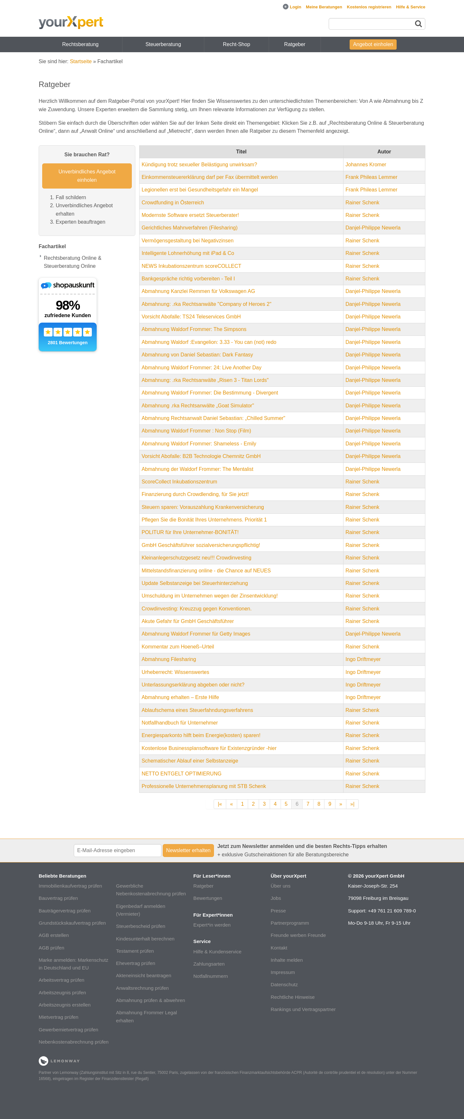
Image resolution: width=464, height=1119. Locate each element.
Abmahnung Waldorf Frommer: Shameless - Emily (198, 443)
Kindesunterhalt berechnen (145, 938)
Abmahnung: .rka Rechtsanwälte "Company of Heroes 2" (206, 304)
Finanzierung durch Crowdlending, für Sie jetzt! (195, 494)
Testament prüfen (135, 951)
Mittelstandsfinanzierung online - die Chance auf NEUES (206, 570)
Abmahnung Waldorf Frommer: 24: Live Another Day (201, 367)
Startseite (81, 61)
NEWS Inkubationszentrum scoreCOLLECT (191, 266)
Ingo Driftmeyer (363, 659)
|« (220, 804)
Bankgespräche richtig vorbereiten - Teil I (188, 278)
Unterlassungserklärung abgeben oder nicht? (192, 684)
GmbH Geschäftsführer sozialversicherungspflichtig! (200, 545)
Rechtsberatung (80, 44)
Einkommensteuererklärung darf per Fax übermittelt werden (209, 177)
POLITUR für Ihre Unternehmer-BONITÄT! (189, 532)
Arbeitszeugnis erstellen (65, 1004)
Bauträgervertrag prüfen (65, 910)
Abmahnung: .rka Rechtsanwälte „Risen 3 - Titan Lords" (204, 380)
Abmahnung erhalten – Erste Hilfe (180, 697)
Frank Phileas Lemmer (371, 177)
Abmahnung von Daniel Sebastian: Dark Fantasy (197, 354)
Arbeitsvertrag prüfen (61, 980)
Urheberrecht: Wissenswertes (175, 672)
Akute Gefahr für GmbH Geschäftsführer (187, 621)
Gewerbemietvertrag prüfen (68, 1029)
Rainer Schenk (362, 202)
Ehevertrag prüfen (135, 963)
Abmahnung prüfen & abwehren (150, 1000)
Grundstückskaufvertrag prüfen (72, 923)
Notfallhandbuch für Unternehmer (179, 722)
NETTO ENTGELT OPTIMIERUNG (181, 773)
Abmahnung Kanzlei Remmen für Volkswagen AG (198, 291)
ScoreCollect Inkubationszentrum (179, 481)
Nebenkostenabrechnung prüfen (74, 1042)
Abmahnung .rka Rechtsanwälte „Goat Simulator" (197, 405)
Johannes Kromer (365, 164)
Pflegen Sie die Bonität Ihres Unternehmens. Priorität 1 (204, 519)
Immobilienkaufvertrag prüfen (70, 886)
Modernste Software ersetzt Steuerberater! (190, 215)
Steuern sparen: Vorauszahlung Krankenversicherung (202, 507)
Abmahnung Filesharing (168, 659)
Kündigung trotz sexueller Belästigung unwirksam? (199, 164)
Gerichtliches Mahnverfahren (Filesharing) (189, 227)
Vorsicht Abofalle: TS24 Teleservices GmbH (191, 316)
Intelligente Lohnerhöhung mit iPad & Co (187, 253)
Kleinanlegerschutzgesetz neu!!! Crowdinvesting (196, 557)
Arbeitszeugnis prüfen (62, 992)
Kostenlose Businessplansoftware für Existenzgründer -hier (208, 748)
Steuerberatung (163, 44)
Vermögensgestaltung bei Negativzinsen (187, 240)
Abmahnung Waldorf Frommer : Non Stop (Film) (196, 430)
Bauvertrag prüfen (58, 898)
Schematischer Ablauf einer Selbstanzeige (189, 761)
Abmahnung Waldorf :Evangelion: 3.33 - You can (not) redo (208, 342)
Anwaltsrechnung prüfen (142, 988)
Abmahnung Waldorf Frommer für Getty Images (195, 634)
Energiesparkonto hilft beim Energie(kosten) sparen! (200, 735)
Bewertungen (207, 898)
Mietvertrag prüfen (58, 1017)
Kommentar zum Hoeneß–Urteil (177, 646)
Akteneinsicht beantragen (143, 975)
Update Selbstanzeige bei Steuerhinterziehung (194, 583)
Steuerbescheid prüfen (140, 926)
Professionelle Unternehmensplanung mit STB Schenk (203, 786)
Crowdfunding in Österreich (172, 202)
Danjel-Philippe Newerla (373, 227)
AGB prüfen (51, 947)
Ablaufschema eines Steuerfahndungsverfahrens (197, 710)
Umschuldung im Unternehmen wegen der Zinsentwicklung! (209, 595)
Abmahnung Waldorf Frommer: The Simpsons (193, 329)
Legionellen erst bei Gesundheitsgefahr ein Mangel (199, 189)
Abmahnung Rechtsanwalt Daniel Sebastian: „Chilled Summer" (213, 418)
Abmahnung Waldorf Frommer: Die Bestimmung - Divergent (209, 392)
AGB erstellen (54, 935)
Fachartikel (52, 246)
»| (352, 804)
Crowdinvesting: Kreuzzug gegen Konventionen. (196, 608)
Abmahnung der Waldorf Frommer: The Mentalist (197, 469)
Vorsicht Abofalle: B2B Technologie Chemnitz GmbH (201, 456)
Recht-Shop (236, 44)
